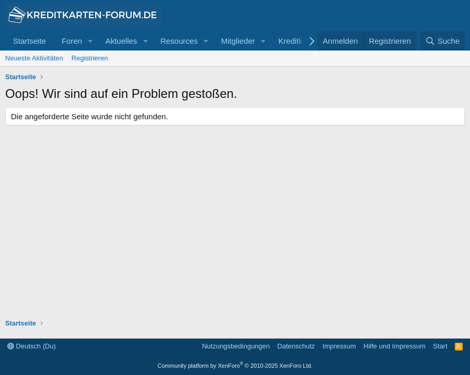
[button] (90, 41)
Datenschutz (296, 346)
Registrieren (89, 58)
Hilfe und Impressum (394, 346)
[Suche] (442, 41)
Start (440, 346)
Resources (179, 40)
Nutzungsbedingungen (236, 346)
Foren (71, 40)
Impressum (339, 346)
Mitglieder (238, 40)
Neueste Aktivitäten (34, 58)
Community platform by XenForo (235, 365)
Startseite (29, 40)
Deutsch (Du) (31, 346)
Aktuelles (121, 40)
